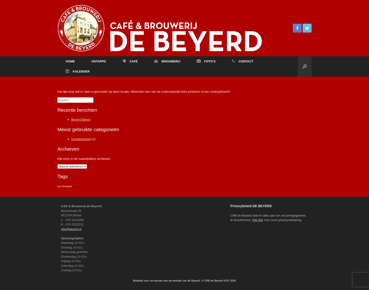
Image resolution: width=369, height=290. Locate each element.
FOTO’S (206, 61)
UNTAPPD (98, 61)
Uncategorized (81, 139)
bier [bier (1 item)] (59, 186)
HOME (70, 61)
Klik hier (257, 220)
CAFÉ (130, 61)
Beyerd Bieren (81, 119)
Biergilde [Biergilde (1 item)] (67, 186)
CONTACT (242, 61)
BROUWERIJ (167, 61)
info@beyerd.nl (71, 229)
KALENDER (78, 71)
